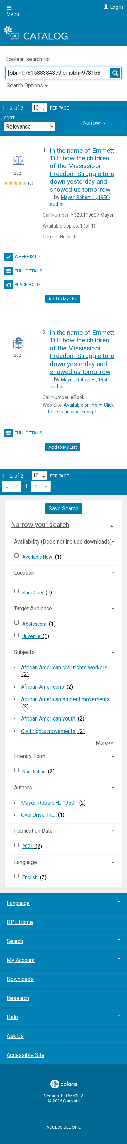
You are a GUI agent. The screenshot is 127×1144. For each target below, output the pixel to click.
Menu (13, 11)
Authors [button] (23, 787)
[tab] (94, 123)
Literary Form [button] (29, 756)
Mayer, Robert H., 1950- (49, 803)
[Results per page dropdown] (39, 107)
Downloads (20, 979)
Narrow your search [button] (40, 524)
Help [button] (63, 1017)
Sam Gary (33, 592)
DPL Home (20, 922)
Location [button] (24, 573)
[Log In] (105, 7)
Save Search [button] (63, 508)
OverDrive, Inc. (38, 815)
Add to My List (62, 298)
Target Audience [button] (33, 608)
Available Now (38, 557)
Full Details (23, 271)
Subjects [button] (24, 652)
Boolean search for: (28, 59)
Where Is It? (22, 257)
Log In (116, 7)
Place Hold (22, 284)
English (30, 877)
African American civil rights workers (64, 667)
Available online (80, 405)
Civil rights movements (48, 731)
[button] (94, 123)
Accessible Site (25, 1055)
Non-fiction (34, 771)
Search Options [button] (27, 85)
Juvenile (31, 636)
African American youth (48, 718)
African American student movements (65, 699)
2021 (28, 846)
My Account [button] (63, 960)
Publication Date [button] (33, 831)
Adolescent (35, 624)
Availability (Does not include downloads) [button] (63, 541)
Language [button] (25, 862)
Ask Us (15, 1036)
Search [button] (63, 941)
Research (18, 998)
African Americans (42, 687)
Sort (9, 118)
